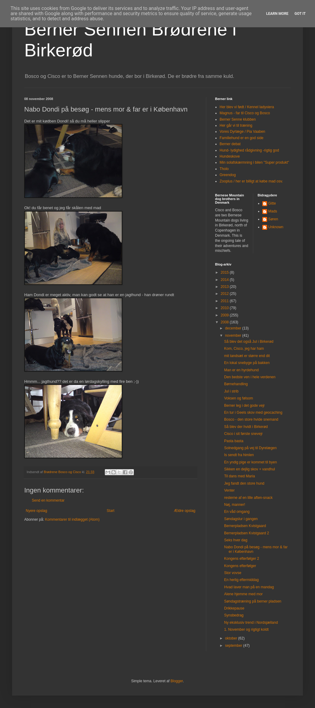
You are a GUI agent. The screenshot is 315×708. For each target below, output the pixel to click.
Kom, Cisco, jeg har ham (244, 348)
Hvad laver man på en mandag (249, 587)
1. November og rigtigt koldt (246, 629)
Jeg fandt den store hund (244, 483)
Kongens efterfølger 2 (241, 558)
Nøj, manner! (234, 505)
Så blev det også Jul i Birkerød (249, 341)
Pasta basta (233, 441)
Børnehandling (236, 384)
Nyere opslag (36, 511)
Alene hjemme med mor (243, 594)
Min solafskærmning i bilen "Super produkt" (254, 162)
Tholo (224, 169)
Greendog (228, 175)
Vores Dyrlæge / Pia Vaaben (242, 131)
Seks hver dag (235, 540)
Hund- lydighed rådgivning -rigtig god (249, 150)
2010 (225, 308)
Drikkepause (234, 608)
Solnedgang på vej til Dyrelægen (250, 448)
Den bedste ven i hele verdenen (249, 377)
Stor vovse (232, 573)
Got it (300, 14)
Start (110, 511)
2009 (225, 315)
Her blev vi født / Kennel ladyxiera (247, 107)
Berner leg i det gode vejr (244, 405)
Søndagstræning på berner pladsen (252, 601)
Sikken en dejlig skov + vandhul (249, 469)
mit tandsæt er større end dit (247, 356)
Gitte (272, 203)
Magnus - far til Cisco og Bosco (245, 113)
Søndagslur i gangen (241, 519)
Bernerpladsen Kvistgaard (245, 526)
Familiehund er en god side (242, 138)
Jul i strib (231, 391)
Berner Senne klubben (238, 119)
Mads (272, 211)
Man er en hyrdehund (241, 370)
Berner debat (230, 144)
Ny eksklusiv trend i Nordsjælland (251, 622)
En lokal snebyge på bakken (247, 363)
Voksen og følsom (238, 398)
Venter (229, 490)
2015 (225, 272)
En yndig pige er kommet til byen (250, 462)
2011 (225, 301)
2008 (225, 322)
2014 (225, 280)
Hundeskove (230, 156)
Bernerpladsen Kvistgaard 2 (246, 533)
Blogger (177, 681)
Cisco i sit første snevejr (243, 434)
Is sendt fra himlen (239, 455)
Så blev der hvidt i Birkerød (246, 427)
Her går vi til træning (236, 125)
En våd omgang (237, 511)
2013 (225, 287)
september (234, 645)
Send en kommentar (48, 500)
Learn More (277, 14)
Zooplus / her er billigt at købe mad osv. (251, 181)
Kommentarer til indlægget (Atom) (72, 519)
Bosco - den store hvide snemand (251, 419)
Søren (273, 219)
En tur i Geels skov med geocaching (253, 412)
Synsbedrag (234, 615)
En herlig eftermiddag (241, 580)
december (233, 328)
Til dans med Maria (239, 476)
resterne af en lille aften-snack (248, 498)
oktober (231, 638)
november (233, 335)
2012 (225, 294)
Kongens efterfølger (240, 566)
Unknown (276, 227)
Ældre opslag (184, 511)
